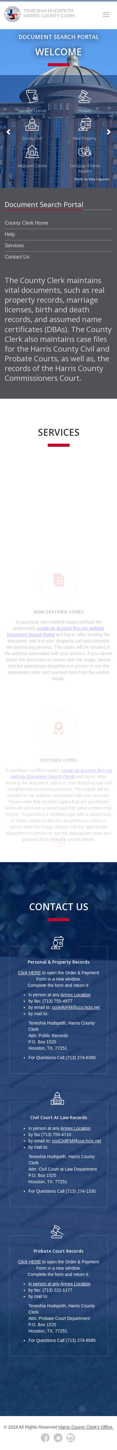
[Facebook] (45, 1437)
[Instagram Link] (70, 1437)
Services (14, 245)
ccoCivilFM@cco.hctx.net (76, 1140)
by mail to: (38, 1013)
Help (10, 234)
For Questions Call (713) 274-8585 (62, 1340)
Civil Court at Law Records (58, 1117)
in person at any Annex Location (59, 1283)
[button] (8, 131)
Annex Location (76, 994)
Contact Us (17, 257)
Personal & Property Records (59, 962)
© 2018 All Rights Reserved (31, 1427)
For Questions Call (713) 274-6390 (62, 1057)
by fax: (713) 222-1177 (50, 1290)
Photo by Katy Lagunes (92, 179)
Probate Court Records (58, 1251)
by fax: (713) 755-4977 (50, 1001)
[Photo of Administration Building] (58, 108)
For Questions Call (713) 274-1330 (62, 1191)
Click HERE (29, 972)
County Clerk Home (26, 223)
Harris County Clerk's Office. (85, 1427)
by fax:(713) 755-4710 (49, 1134)
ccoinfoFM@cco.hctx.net (76, 1007)
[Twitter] (58, 1437)
